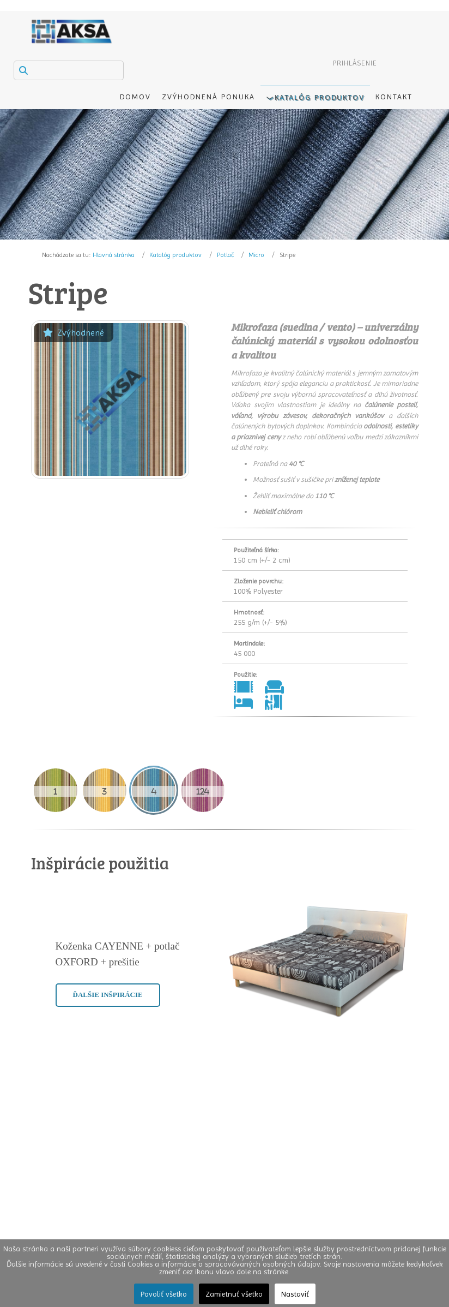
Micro (256, 255)
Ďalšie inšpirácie (108, 994)
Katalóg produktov (175, 255)
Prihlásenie (355, 63)
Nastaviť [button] (295, 1294)
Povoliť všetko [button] (164, 1294)
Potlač (225, 255)
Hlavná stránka (114, 255)
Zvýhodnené (73, 332)
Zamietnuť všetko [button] (234, 1294)
